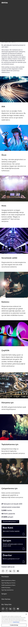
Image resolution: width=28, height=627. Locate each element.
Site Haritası (5, 599)
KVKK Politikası (5, 587)
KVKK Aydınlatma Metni (8, 585)
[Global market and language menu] (12, 2)
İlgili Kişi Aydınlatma (7, 590)
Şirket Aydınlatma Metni (8, 580)
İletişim (4, 594)
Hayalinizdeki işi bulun (10, 521)
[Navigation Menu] (25, 3)
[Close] (26, 615)
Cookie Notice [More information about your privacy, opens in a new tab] (16, 623)
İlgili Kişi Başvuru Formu (8, 583)
